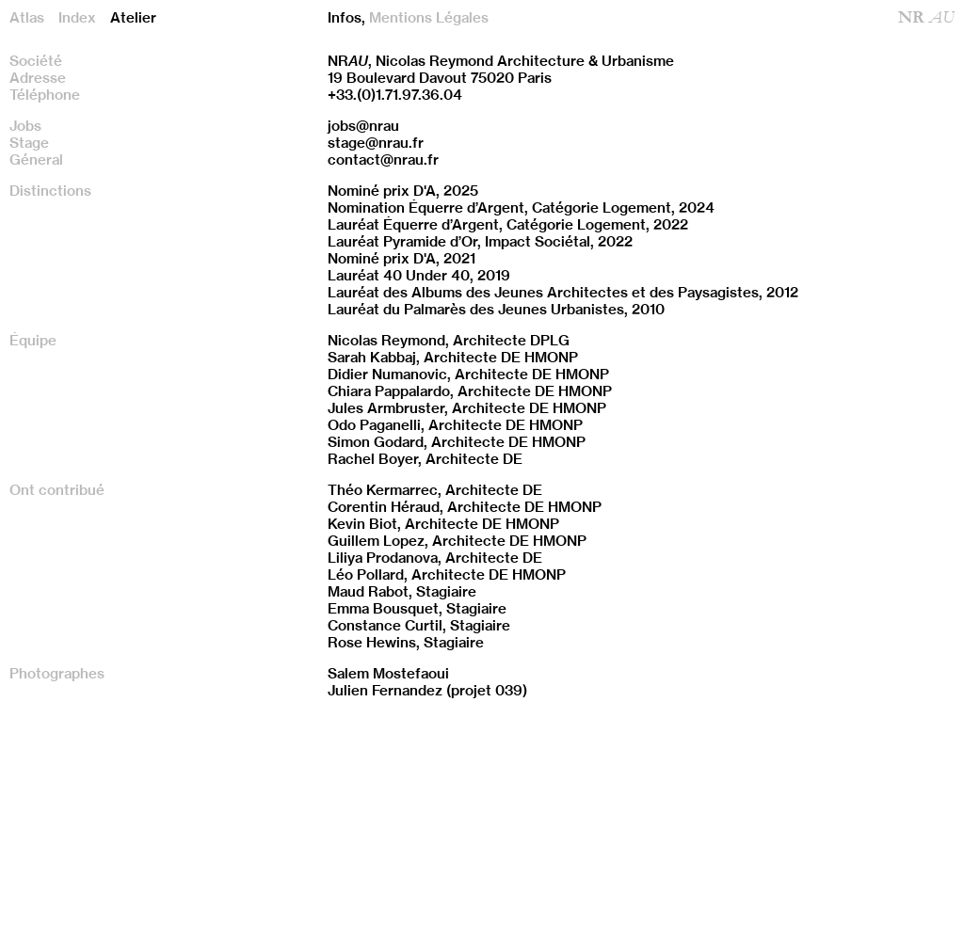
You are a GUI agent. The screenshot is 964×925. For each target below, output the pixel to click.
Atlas (26, 17)
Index (77, 17)
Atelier (133, 17)
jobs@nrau (363, 126)
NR (926, 18)
